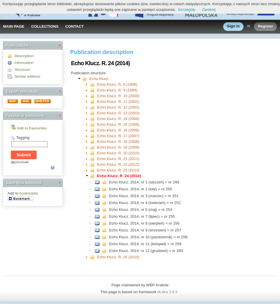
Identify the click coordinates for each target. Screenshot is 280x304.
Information (24, 63)
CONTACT (74, 26)
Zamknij (208, 9)
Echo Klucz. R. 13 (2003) (118, 113)
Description (24, 56)
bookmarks (28, 193)
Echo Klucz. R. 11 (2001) (118, 101)
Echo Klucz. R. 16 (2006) (118, 130)
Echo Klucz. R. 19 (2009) (118, 147)
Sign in (233, 26)
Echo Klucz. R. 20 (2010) (118, 153)
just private (22, 162)
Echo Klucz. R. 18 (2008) (118, 141)
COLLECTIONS (45, 26)
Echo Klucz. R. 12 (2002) (118, 107)
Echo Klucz (99, 79)
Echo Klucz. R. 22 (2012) (118, 164)
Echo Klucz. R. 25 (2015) (118, 257)
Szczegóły (186, 9)
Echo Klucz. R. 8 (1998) (117, 84)
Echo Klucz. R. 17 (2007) (118, 136)
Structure (22, 69)
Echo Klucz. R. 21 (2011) (118, 159)
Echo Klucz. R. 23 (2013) (118, 170)
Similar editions (27, 76)
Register (265, 26)
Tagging (22, 137)
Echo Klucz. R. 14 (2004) (118, 119)
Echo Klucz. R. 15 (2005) (118, 124)
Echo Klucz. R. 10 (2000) (118, 96)
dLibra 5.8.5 (168, 292)
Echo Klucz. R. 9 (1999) (117, 90)
